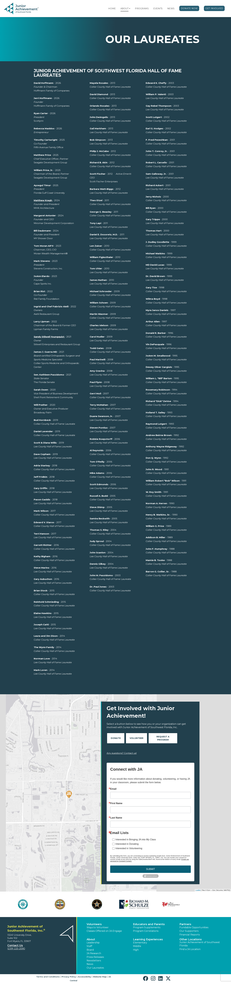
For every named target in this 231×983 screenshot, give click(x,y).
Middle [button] (137, 946)
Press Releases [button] (95, 957)
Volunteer (136, 738)
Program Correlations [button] (145, 931)
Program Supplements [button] (146, 927)
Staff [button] (89, 946)
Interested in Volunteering (129, 848)
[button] (129, 8)
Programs (142, 8)
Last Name (116, 818)
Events (157, 8)
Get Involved (214, 8)
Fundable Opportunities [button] (193, 927)
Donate (116, 738)
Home (112, 8)
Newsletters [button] (94, 960)
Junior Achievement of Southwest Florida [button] (199, 944)
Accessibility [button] (84, 976)
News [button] (90, 964)
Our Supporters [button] (188, 931)
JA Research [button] (94, 953)
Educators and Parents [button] (149, 924)
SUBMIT (150, 869)
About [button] (91, 939)
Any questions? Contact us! (122, 753)
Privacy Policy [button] (69, 976)
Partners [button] (185, 924)
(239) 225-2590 (16, 948)
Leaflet (197, 890)
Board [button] (90, 949)
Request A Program (162, 738)
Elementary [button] (140, 942)
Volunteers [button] (94, 924)
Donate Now (189, 8)
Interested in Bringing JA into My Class (136, 839)
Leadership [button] (93, 942)
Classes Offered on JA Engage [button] (104, 931)
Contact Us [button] (15, 945)
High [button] (136, 949)
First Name (116, 803)
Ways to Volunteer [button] (98, 927)
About (125, 8)
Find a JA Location (190, 949)
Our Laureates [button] (95, 967)
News (171, 8)
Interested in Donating (127, 844)
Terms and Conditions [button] (48, 976)
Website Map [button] (100, 976)
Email (113, 789)
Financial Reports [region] (189, 934)
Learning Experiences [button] (148, 939)
